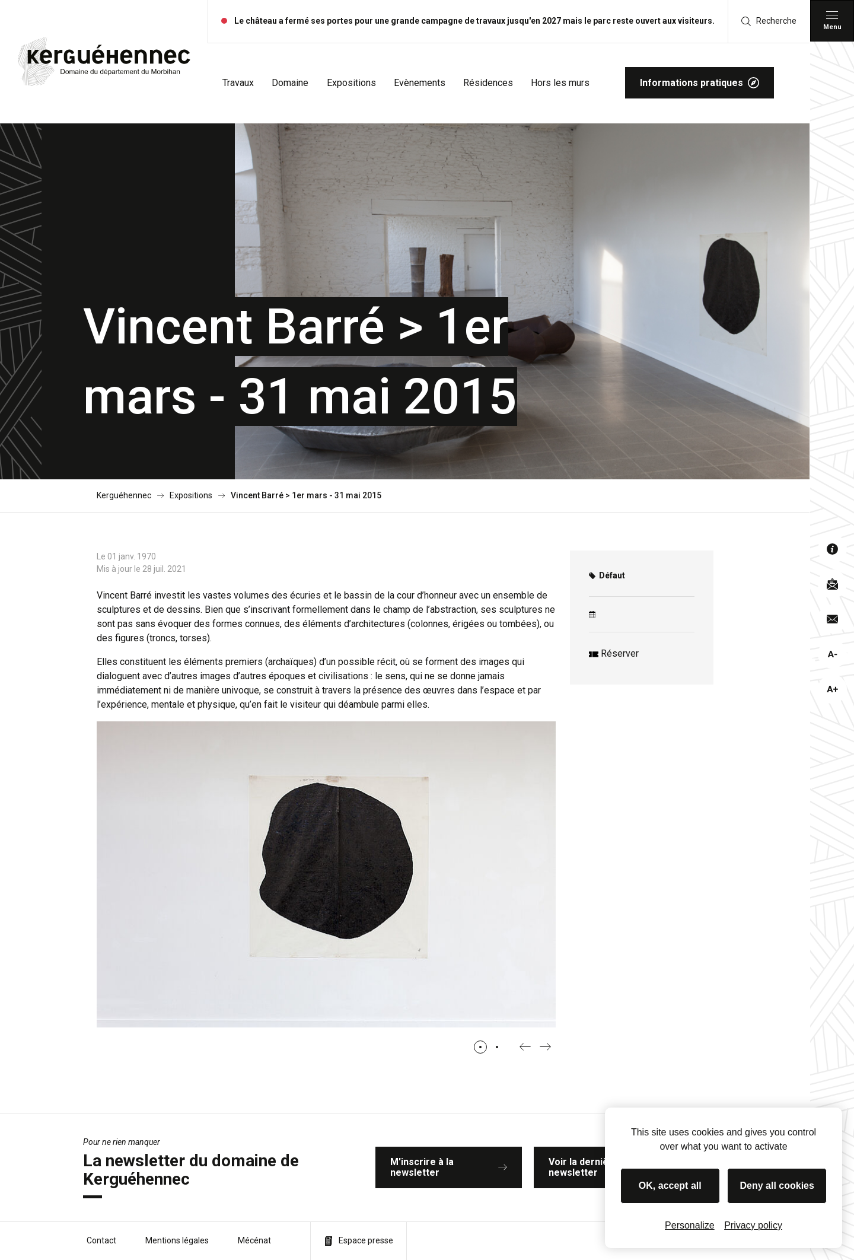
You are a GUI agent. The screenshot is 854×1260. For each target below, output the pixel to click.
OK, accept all (670, 1186)
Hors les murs (560, 82)
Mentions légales (177, 1240)
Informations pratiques (699, 82)
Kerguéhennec (124, 495)
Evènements (419, 82)
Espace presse (358, 1241)
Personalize (690, 1225)
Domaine (290, 82)
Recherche (768, 21)
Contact (101, 1240)
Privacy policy (753, 1225)
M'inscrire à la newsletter (449, 1167)
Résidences (488, 82)
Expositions (351, 82)
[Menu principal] (832, 21)
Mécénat (254, 1240)
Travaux (238, 82)
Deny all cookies (777, 1186)
